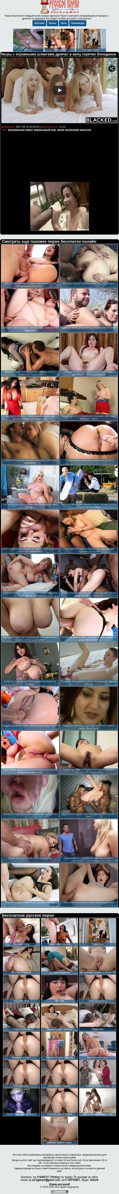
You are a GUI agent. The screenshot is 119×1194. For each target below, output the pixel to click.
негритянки (72, 129)
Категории (39, 23)
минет (29, 129)
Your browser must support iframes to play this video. (59, 91)
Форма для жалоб (59, 1184)
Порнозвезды (77, 23)
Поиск (64, 23)
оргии (60, 129)
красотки (85, 129)
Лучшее (52, 23)
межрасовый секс (45, 129)
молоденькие (16, 129)
